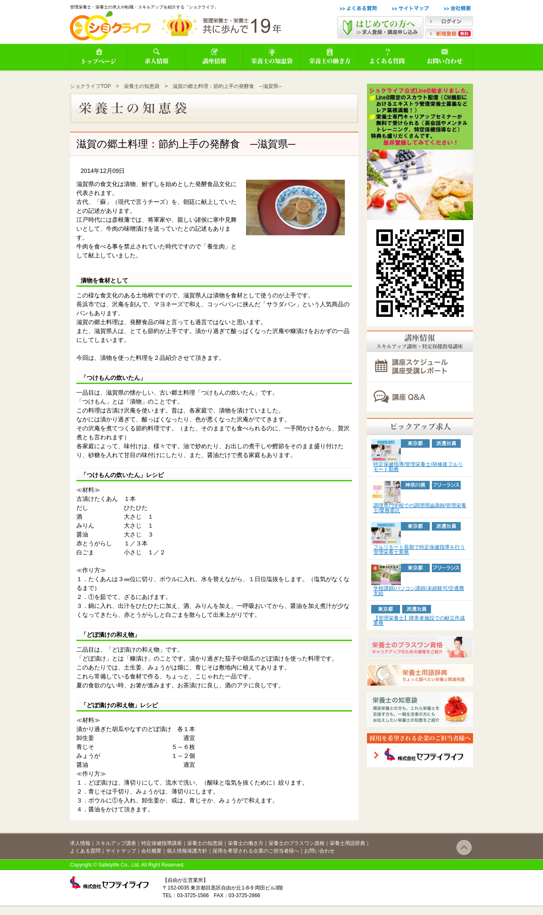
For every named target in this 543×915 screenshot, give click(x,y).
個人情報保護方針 (187, 851)
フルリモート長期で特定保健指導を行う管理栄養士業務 (419, 550)
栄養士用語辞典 (347, 843)
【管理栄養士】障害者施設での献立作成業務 (419, 621)
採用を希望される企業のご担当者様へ (256, 851)
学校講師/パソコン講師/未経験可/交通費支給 (418, 591)
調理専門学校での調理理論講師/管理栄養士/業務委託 (419, 508)
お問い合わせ (319, 851)
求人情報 (80, 843)
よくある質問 (85, 851)
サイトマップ (121, 851)
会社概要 (151, 851)
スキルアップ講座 (115, 843)
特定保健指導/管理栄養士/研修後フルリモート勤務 (418, 467)
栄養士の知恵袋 (142, 86)
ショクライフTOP (90, 86)
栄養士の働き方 (245, 843)
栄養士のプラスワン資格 (297, 843)
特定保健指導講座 (161, 843)
